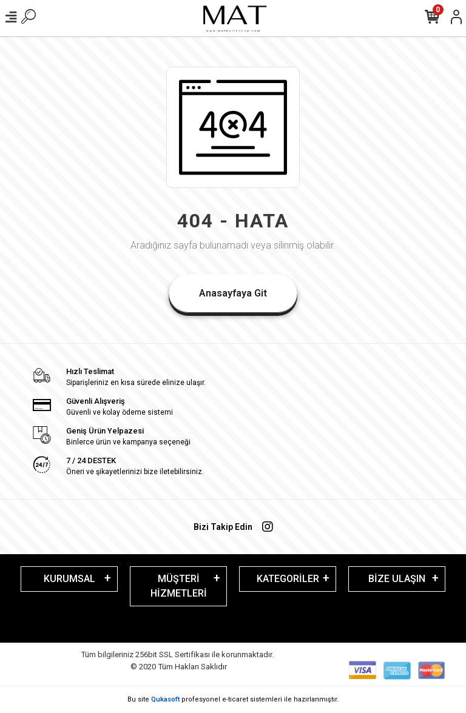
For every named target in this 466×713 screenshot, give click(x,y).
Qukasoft (165, 699)
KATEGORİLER (288, 578)
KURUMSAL (69, 578)
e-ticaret (235, 699)
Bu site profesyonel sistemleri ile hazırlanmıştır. (233, 699)
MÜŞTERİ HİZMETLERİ (178, 586)
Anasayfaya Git (233, 293)
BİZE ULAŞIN (396, 578)
